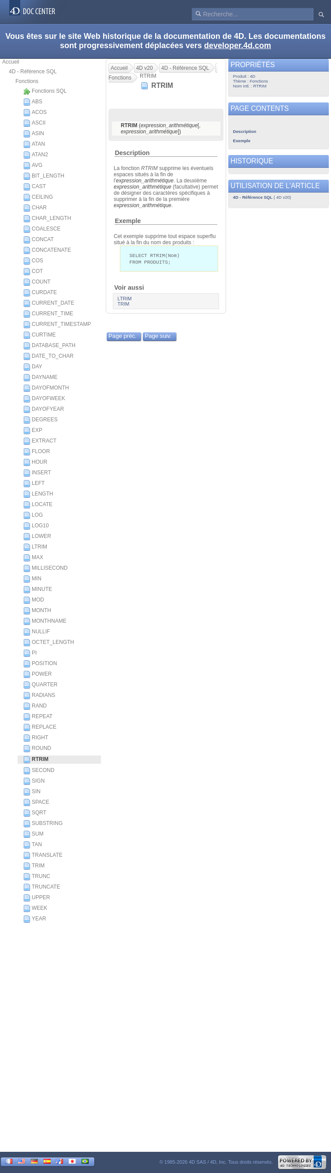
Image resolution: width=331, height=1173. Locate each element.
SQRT (34, 813)
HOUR (35, 462)
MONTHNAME (45, 621)
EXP (32, 430)
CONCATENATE (47, 250)
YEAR (34, 919)
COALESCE (41, 229)
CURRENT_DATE (48, 303)
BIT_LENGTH (43, 176)
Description (132, 152)
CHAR (35, 208)
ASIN (33, 133)
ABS (32, 102)
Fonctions (26, 81)
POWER (37, 674)
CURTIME (39, 335)
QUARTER (40, 685)
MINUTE (37, 589)
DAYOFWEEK (44, 398)
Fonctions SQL (45, 91)
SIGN (34, 781)
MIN (32, 579)
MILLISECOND (45, 568)
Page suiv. (158, 336)
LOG (33, 515)
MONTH (37, 610)
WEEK (35, 908)
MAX (33, 557)
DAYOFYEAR (43, 409)
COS (33, 261)
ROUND (37, 748)
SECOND (38, 770)
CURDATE (40, 292)
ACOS (35, 112)
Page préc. (122, 336)
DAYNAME (40, 377)
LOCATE (37, 504)
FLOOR (36, 451)
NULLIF (36, 632)
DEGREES (40, 420)
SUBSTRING (43, 823)
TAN (32, 844)
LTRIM (35, 547)
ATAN (34, 144)
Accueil (10, 62)
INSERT (37, 473)
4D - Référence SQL (33, 71)
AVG (32, 165)
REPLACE (39, 727)
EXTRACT (39, 441)
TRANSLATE (43, 855)
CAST (34, 186)
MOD (33, 600)
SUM (33, 834)
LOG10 (36, 526)
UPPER (36, 897)
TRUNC (36, 876)
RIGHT (35, 738)
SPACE (36, 802)
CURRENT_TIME (48, 314)
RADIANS (39, 695)
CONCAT (38, 239)
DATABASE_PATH (49, 345)
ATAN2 (35, 155)
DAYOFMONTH (46, 388)
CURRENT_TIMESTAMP (57, 324)
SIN (32, 791)
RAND (35, 706)
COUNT (37, 282)
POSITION (40, 663)
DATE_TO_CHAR (48, 356)
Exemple (128, 220)
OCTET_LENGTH (48, 642)
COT (33, 271)
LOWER (37, 536)
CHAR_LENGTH (47, 218)
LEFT (34, 483)
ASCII (34, 123)
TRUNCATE (41, 887)
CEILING (38, 197)
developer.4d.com (237, 45)
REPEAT (37, 716)
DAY (32, 367)
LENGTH (38, 494)
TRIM (34, 866)
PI (30, 653)
